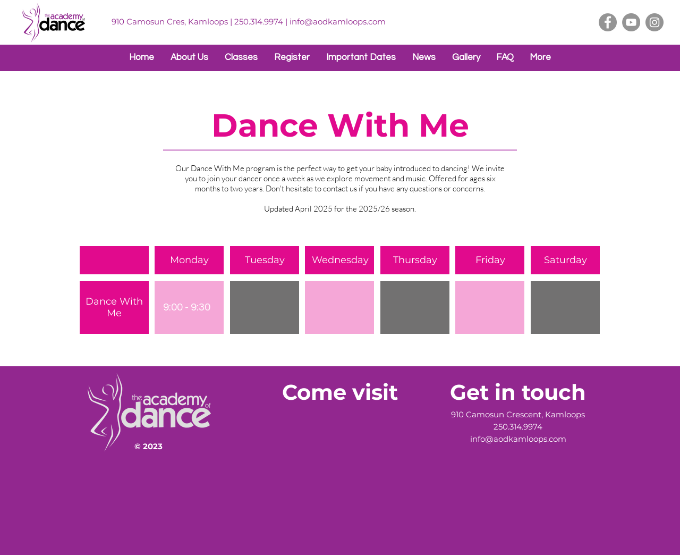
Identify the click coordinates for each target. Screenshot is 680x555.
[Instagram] (654, 22)
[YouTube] (631, 22)
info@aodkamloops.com (338, 21)
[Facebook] (608, 22)
